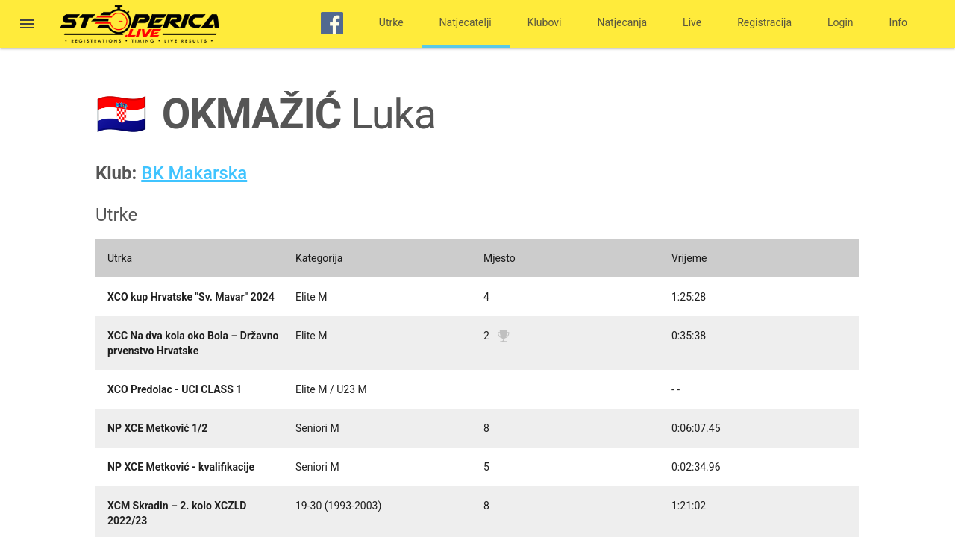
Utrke (391, 22)
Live (692, 22)
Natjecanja (623, 22)
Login (840, 22)
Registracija (764, 22)
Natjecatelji (465, 22)
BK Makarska (194, 173)
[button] (27, 25)
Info (898, 22)
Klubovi (544, 22)
